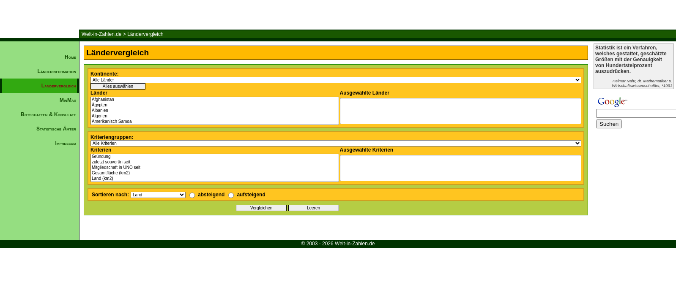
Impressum (65, 143)
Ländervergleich (145, 34)
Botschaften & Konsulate (48, 114)
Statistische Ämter (56, 129)
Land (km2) (215, 179)
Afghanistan (215, 100)
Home (70, 57)
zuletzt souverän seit (215, 162)
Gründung (215, 157)
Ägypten (215, 105)
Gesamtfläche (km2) (215, 173)
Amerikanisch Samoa (215, 122)
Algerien (215, 116)
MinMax (68, 100)
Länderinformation (56, 71)
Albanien (215, 111)
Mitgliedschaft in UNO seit (215, 168)
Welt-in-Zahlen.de (102, 34)
